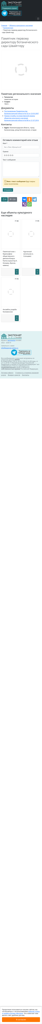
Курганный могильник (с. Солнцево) (28, 254)
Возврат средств (14, 375)
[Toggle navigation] (38, 19)
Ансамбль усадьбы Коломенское (10, 310)
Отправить (8, 190)
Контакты (25, 375)
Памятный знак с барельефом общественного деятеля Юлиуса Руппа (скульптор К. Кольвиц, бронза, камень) (10, 258)
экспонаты (11, 340)
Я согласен (21, 1019)
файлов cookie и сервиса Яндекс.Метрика (21, 1012)
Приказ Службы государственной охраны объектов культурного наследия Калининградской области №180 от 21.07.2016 (21, 118)
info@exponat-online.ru (9, 348)
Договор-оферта (7, 373)
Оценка (5, 151)
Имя (5, 143)
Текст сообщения (9, 160)
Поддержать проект (9, 8)
